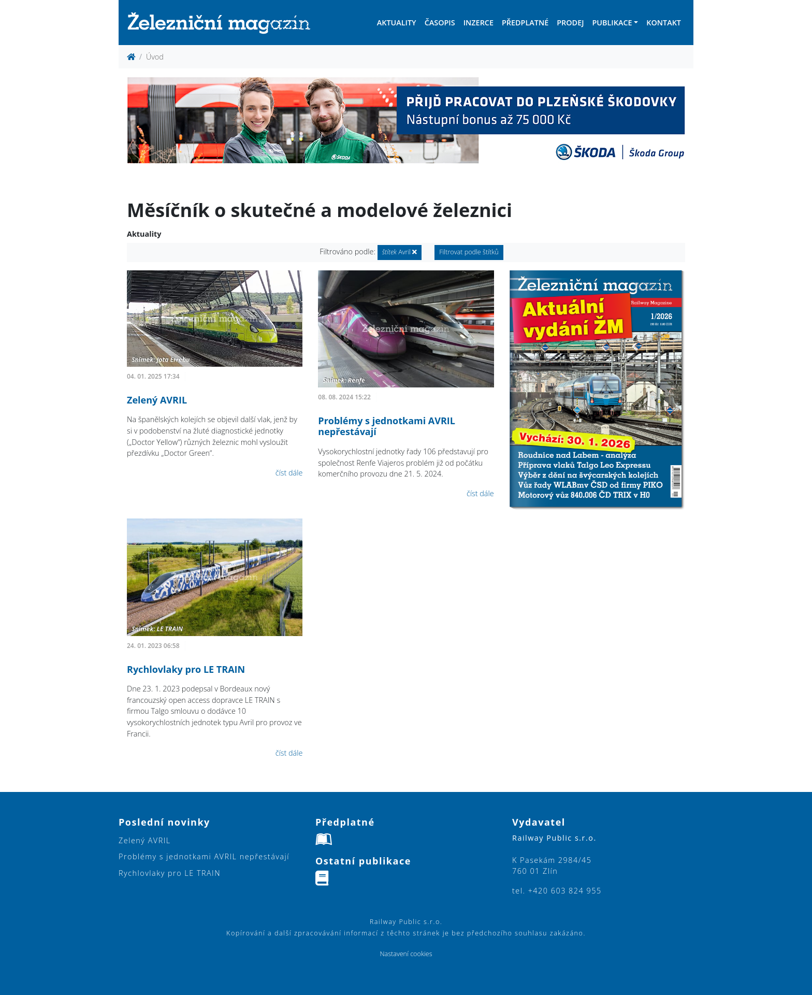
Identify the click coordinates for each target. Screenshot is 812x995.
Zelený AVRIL (157, 400)
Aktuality (396, 22)
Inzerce (478, 22)
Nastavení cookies (406, 953)
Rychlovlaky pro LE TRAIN (186, 669)
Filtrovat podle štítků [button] (469, 252)
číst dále (289, 473)
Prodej (570, 22)
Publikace (612, 22)
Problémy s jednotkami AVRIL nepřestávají (386, 426)
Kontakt (663, 22)
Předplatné (525, 22)
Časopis (440, 22)
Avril (399, 252)
